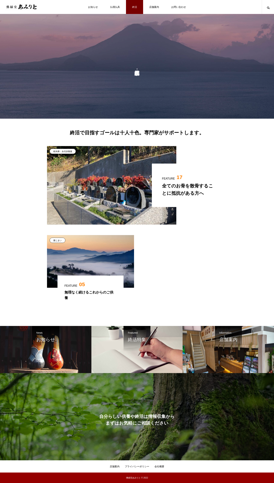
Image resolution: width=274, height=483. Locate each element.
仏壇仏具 (115, 7)
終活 (134, 7)
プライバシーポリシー (137, 466)
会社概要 (159, 466)
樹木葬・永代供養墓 (62, 151)
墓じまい (57, 240)
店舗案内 (154, 7)
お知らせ (93, 7)
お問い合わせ (178, 7)
